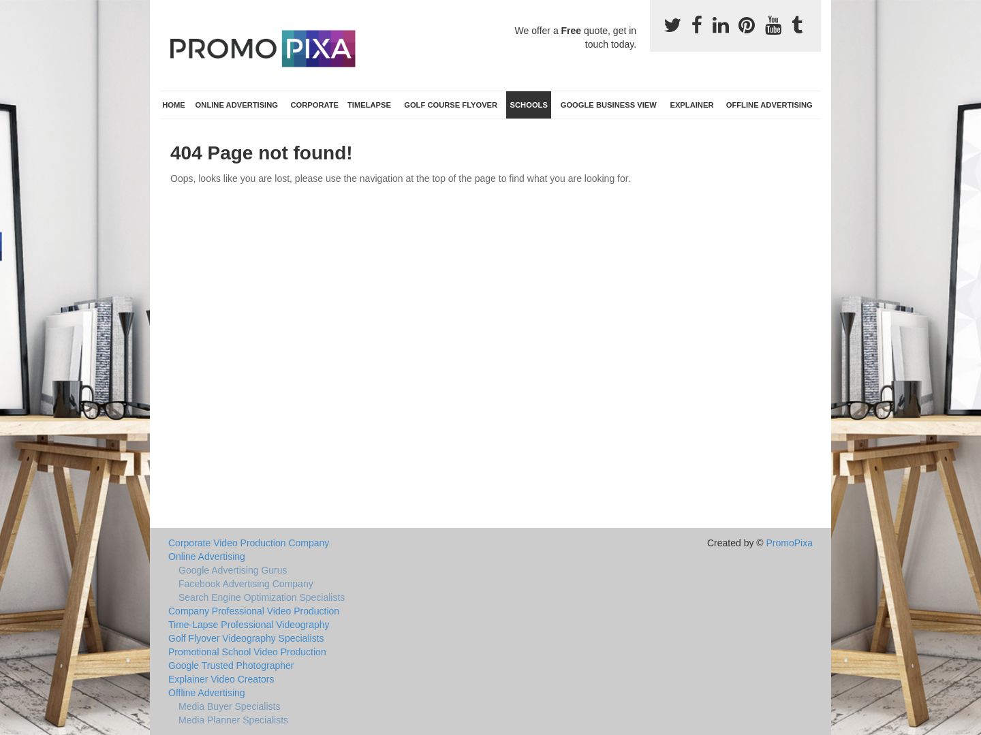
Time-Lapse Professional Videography (249, 624)
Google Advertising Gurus (232, 570)
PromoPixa (789, 542)
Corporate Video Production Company (248, 542)
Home (173, 105)
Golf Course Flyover (450, 105)
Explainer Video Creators (221, 679)
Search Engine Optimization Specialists (261, 597)
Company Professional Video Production (253, 611)
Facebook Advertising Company (245, 583)
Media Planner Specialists (233, 720)
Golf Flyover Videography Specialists (246, 638)
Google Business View (609, 105)
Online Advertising (237, 105)
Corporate (314, 105)
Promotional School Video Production (247, 651)
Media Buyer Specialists (229, 706)
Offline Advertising (769, 105)
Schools (529, 105)
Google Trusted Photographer (231, 665)
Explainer (691, 105)
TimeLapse (369, 105)
